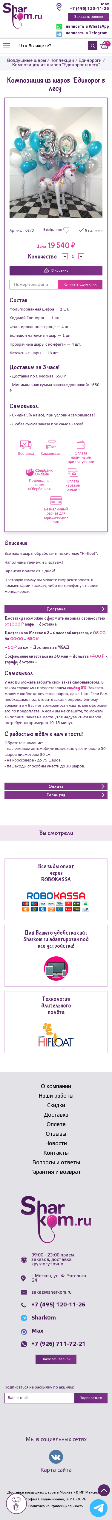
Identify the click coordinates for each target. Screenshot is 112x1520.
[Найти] (51, 45)
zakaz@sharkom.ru (51, 1292)
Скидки (56, 1105)
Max (105, 4)
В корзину (56, 270)
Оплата (56, 1124)
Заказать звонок (88, 16)
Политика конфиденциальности (56, 1506)
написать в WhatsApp (82, 26)
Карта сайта (56, 1470)
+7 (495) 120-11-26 (89, 8)
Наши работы (56, 1096)
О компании (56, 1086)
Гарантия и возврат (56, 1172)
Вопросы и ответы (56, 1162)
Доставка (56, 1115)
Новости (56, 1143)
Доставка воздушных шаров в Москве (40, 1492)
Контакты (56, 1153)
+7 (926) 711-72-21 (58, 1344)
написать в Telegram (82, 34)
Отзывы (56, 1134)
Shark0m (43, 1318)
